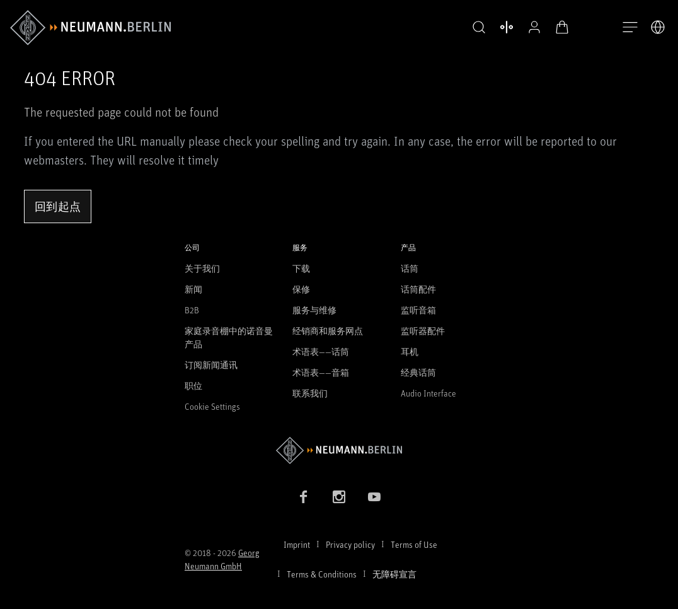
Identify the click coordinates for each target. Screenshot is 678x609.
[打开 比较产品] (507, 27)
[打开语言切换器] (658, 27)
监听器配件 (423, 330)
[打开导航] (630, 27)
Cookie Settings (212, 406)
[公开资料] (534, 27)
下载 (301, 268)
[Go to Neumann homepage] (339, 450)
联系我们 (310, 393)
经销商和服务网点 (327, 330)
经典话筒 (418, 372)
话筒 (409, 268)
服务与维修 (314, 309)
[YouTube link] (374, 496)
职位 (193, 385)
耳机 (409, 351)
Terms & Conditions (322, 574)
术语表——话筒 (320, 351)
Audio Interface (428, 393)
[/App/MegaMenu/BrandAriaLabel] (90, 27)
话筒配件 (418, 289)
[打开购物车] (562, 27)
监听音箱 (418, 309)
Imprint (297, 544)
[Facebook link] (303, 496)
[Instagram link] (339, 496)
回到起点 (58, 206)
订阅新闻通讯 (211, 364)
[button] (479, 27)
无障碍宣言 (394, 574)
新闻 (193, 289)
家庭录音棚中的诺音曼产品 (229, 337)
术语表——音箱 (320, 372)
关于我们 (202, 268)
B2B (192, 309)
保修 (301, 289)
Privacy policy (350, 544)
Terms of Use (414, 544)
